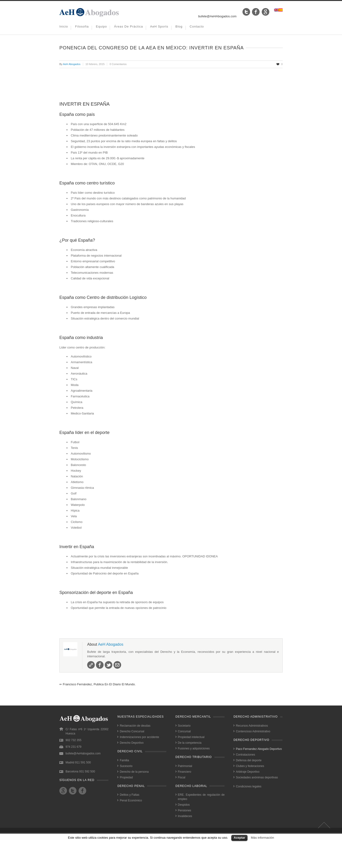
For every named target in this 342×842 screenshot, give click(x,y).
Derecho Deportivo (131, 742)
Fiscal (181, 777)
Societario (184, 725)
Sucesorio (126, 766)
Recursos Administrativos (252, 725)
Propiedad (126, 777)
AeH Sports (159, 26)
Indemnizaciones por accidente (139, 737)
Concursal (184, 731)
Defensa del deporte (248, 760)
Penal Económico (131, 800)
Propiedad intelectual (191, 737)
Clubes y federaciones (250, 766)
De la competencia (189, 742)
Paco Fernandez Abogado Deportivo (259, 749)
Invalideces (185, 816)
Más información (262, 837)
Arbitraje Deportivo (247, 771)
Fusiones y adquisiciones (194, 748)
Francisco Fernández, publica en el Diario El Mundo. (97, 684)
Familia (124, 760)
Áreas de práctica (128, 26)
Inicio (63, 26)
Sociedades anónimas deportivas (257, 777)
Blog (179, 26)
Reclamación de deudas (135, 725)
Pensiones (184, 810)
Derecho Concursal (132, 731)
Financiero (184, 771)
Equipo (101, 26)
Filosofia (82, 26)
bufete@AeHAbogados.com (217, 16)
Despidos (184, 804)
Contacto (197, 26)
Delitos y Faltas (129, 794)
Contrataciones (245, 754)
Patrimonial (185, 766)
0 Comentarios (118, 64)
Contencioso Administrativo (253, 731)
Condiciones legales (248, 786)
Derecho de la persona (134, 771)
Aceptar (239, 837)
